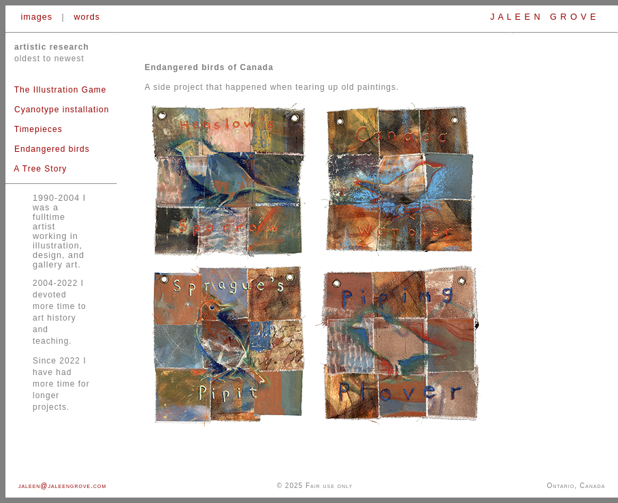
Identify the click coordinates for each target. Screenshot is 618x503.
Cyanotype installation (61, 109)
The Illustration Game (56, 90)
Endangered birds (52, 149)
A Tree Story (40, 169)
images (37, 17)
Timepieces (38, 129)
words (87, 17)
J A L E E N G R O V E (545, 17)
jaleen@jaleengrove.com (62, 485)
